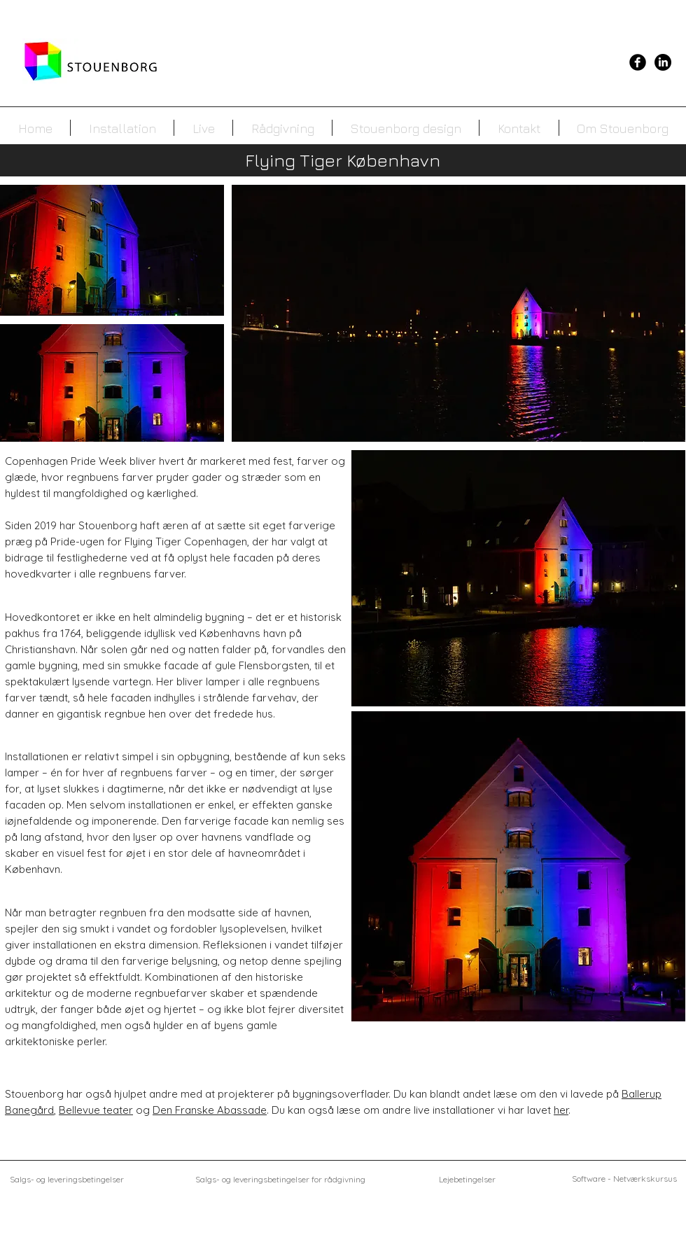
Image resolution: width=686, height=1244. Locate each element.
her (561, 1110)
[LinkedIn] (662, 62)
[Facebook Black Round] (637, 62)
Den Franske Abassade (210, 1110)
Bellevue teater (96, 1110)
